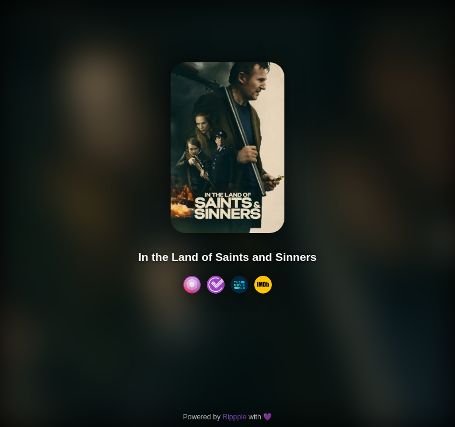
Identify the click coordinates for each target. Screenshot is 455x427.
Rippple (234, 417)
